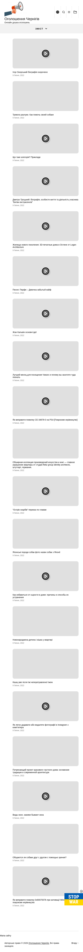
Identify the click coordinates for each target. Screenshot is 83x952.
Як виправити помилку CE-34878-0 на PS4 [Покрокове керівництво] (45, 420)
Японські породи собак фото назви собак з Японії (36, 552)
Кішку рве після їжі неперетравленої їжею (33, 682)
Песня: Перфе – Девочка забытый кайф (32, 290)
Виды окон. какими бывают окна (28, 815)
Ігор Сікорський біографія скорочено (30, 72)
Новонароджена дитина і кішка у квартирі (32, 640)
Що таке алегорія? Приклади (26, 157)
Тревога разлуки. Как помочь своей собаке (33, 115)
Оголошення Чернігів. (39, 943)
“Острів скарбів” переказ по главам (29, 510)
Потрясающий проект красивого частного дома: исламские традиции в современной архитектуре (41, 771)
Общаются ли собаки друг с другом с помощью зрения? (40, 857)
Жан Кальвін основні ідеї (25, 332)
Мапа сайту (5, 935)
